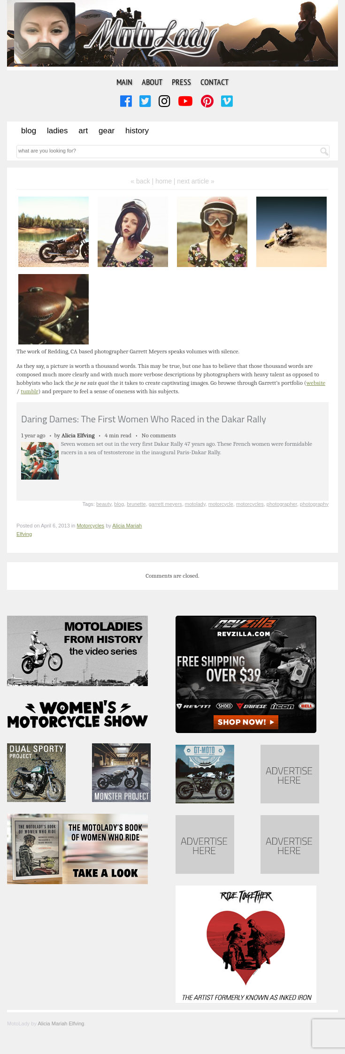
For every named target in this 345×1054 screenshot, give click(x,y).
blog (119, 504)
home (163, 181)
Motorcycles (90, 525)
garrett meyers (165, 504)
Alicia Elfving (78, 435)
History (137, 130)
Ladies (57, 130)
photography (314, 504)
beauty (103, 504)
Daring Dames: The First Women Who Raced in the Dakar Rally (143, 419)
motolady (195, 504)
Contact (214, 81)
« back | (142, 181)
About (152, 81)
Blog (28, 130)
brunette (136, 504)
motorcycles (250, 504)
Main (124, 81)
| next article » (194, 181)
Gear (107, 130)
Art (83, 130)
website (316, 382)
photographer (282, 504)
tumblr (29, 391)
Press (181, 81)
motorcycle (220, 504)
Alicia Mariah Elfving (61, 1023)
